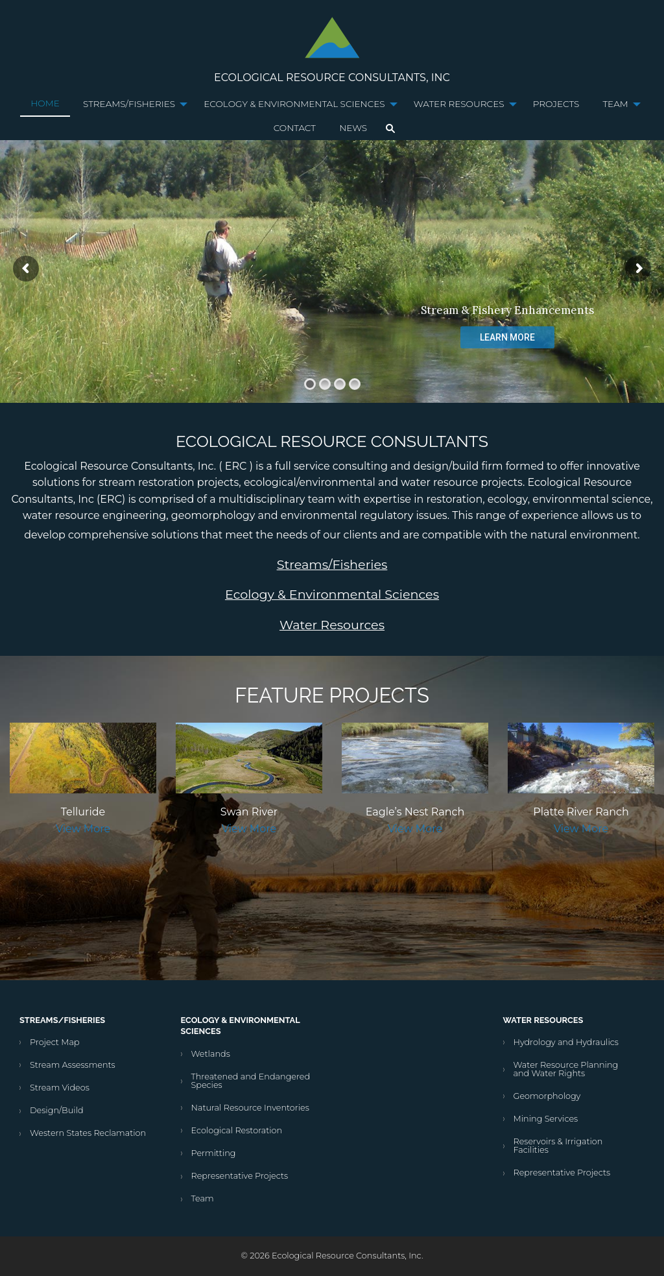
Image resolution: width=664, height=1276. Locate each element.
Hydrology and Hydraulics (566, 1042)
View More (83, 829)
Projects (556, 104)
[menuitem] (45, 104)
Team (615, 104)
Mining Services (546, 1119)
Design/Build (57, 1110)
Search (390, 128)
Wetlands (210, 1054)
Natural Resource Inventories (250, 1108)
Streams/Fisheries (129, 104)
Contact (295, 128)
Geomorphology (547, 1096)
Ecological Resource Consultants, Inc (332, 77)
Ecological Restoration (237, 1130)
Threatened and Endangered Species (251, 1081)
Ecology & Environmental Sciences (294, 104)
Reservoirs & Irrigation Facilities (558, 1146)
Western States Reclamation (88, 1133)
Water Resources (459, 104)
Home (45, 103)
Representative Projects (240, 1176)
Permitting (213, 1153)
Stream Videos (59, 1087)
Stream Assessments (72, 1065)
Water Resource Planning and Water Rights (566, 1069)
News (353, 128)
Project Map (55, 1042)
